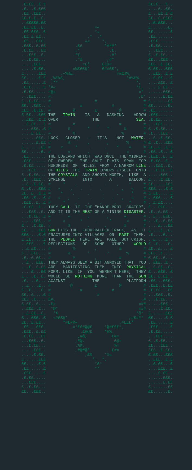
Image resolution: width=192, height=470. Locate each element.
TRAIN (69, 135)
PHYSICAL (136, 314)
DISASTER (133, 249)
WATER (137, 162)
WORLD (140, 287)
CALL (65, 243)
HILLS (62, 200)
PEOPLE (67, 281)
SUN (52, 270)
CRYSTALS (68, 205)
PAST (124, 276)
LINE (141, 194)
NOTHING (83, 325)
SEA (139, 140)
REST (87, 249)
